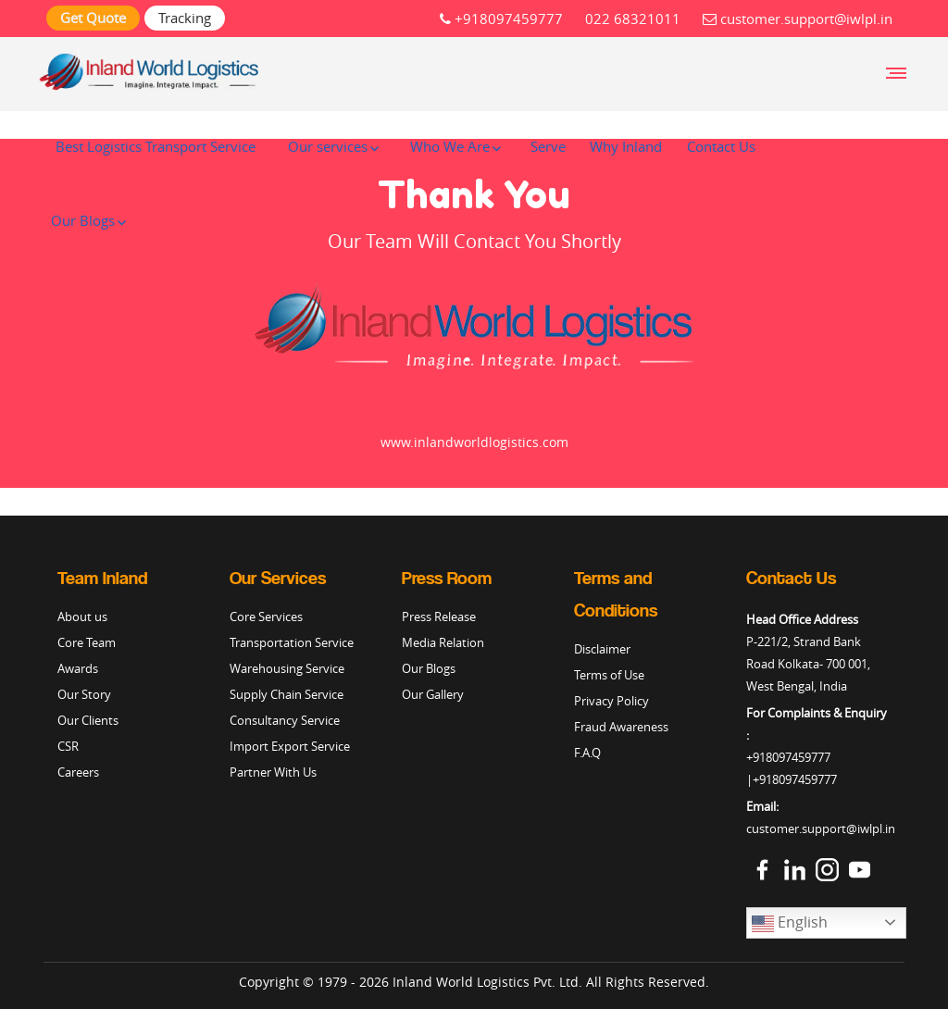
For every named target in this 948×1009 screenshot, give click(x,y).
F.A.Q (587, 752)
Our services (328, 146)
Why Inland (626, 146)
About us (82, 616)
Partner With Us (273, 772)
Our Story (84, 694)
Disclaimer (602, 649)
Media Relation (443, 642)
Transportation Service (292, 642)
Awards (77, 668)
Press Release (439, 616)
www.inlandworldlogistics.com (474, 442)
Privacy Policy (611, 700)
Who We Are (450, 146)
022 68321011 (632, 18)
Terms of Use (609, 674)
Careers (78, 772)
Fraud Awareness (621, 726)
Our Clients (87, 720)
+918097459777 (501, 18)
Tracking (184, 17)
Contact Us (721, 146)
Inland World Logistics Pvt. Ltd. (487, 981)
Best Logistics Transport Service (156, 146)
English (790, 923)
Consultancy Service (285, 720)
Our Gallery (433, 694)
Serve (548, 146)
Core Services (266, 616)
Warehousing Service (287, 668)
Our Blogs (83, 220)
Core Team (86, 642)
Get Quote (93, 17)
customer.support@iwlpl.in (797, 18)
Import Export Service (290, 746)
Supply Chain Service (286, 694)
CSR (68, 746)
